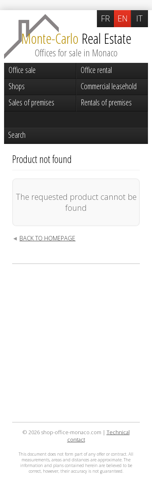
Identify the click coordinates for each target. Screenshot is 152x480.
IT (139, 18)
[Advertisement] (76, 343)
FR (105, 18)
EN (123, 18)
